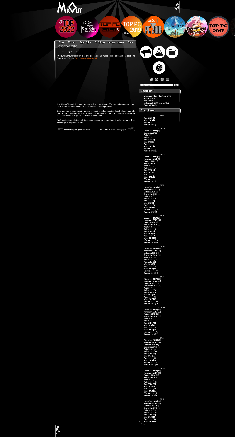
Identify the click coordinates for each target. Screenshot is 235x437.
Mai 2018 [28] (149, 264)
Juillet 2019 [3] (150, 229)
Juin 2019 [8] (149, 231)
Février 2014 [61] (151, 393)
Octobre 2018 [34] (151, 253)
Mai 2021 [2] (149, 172)
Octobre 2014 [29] (151, 375)
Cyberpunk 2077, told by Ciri (156, 103)
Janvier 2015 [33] (151, 365)
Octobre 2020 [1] (151, 192)
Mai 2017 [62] (149, 295)
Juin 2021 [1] (149, 170)
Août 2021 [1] (149, 166)
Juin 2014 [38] (150, 384)
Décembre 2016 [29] (152, 310)
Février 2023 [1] (150, 122)
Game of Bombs (150, 105)
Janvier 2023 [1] (150, 125)
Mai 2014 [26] (149, 386)
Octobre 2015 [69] (151, 345)
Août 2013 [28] (150, 410)
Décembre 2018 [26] (152, 248)
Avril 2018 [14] (150, 266)
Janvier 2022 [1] (150, 151)
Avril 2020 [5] (149, 205)
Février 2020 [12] (151, 210)
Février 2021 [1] (150, 179)
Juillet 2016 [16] (150, 321)
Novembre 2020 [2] (152, 189)
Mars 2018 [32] (150, 269)
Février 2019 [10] (151, 240)
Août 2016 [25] (150, 318)
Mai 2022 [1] (149, 142)
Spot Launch (149, 98)
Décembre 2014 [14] (152, 371)
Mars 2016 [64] (150, 330)
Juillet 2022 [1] (150, 137)
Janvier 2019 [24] (151, 242)
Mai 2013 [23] (149, 417)
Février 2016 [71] (151, 332)
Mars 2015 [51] (150, 360)
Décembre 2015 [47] (152, 340)
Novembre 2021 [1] (152, 159)
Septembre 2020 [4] (152, 194)
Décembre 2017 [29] (152, 279)
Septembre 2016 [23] (152, 316)
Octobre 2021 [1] (151, 161)
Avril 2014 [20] (150, 389)
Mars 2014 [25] (150, 391)
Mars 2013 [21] (150, 421)
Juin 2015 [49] (150, 354)
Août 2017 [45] (150, 288)
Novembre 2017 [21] (152, 281)
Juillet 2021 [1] (150, 168)
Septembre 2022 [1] (152, 133)
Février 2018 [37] (151, 271)
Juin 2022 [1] (149, 140)
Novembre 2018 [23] (152, 251)
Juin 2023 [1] (149, 118)
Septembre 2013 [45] (152, 408)
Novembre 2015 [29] (152, 342)
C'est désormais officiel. (86, 58)
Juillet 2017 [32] (150, 290)
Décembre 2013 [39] (152, 401)
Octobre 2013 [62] (151, 406)
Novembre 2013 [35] (152, 403)
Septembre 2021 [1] (152, 163)
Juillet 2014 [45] (150, 382)
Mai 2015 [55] (149, 356)
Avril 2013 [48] (150, 419)
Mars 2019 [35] (150, 238)
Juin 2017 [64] (150, 292)
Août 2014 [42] (150, 380)
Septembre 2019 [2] (152, 225)
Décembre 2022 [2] (152, 131)
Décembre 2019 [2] (152, 218)
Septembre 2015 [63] (152, 347)
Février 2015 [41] (151, 362)
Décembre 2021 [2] (152, 157)
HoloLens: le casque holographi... (116, 129)
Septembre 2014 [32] (152, 377)
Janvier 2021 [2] (150, 181)
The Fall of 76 (150, 101)
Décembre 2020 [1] (152, 187)
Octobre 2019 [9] (151, 222)
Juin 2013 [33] (150, 415)
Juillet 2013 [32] (150, 412)
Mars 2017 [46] (150, 299)
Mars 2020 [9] (150, 207)
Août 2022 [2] (149, 135)
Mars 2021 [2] (150, 177)
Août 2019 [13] (150, 227)
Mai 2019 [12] (149, 233)
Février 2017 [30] (151, 301)
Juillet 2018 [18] (150, 260)
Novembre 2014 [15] (152, 373)
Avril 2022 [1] (149, 144)
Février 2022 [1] (150, 148)
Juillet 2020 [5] (150, 198)
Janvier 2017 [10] (151, 304)
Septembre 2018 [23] (152, 255)
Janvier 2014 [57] (151, 395)
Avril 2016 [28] (150, 327)
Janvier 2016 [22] (151, 334)
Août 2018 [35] (150, 257)
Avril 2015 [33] (150, 358)
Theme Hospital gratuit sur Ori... (75, 129)
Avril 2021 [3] (149, 175)
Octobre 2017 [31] (151, 283)
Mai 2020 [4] (149, 203)
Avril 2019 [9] (149, 236)
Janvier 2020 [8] (150, 212)
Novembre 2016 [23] (152, 312)
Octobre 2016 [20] (151, 314)
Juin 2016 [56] (150, 323)
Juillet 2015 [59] (150, 351)
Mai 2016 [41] (149, 325)
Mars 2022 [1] (150, 146)
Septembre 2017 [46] (152, 286)
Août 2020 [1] (149, 196)
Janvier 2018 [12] (151, 273)
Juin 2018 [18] (150, 262)
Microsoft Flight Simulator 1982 (157, 96)
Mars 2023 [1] (150, 120)
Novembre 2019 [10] (152, 220)
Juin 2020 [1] (149, 201)
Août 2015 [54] (150, 349)
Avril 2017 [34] (150, 297)
